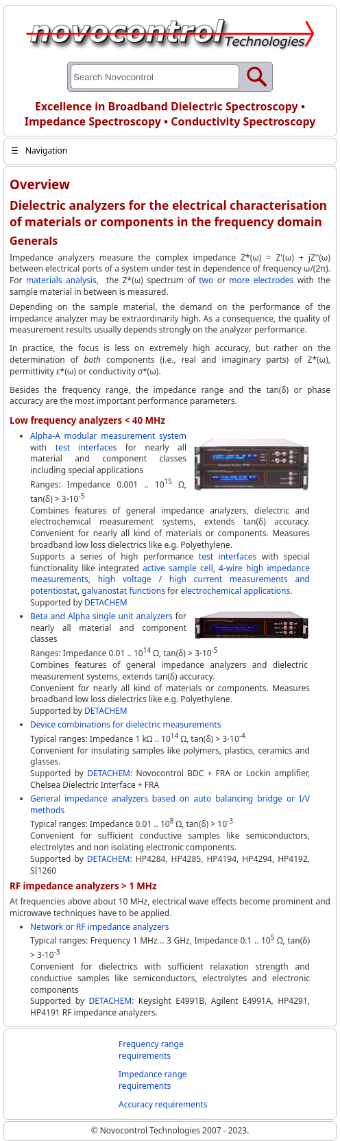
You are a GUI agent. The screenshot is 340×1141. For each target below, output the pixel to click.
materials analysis (61, 280)
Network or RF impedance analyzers (99, 927)
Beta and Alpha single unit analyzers (101, 616)
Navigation (39, 150)
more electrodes (261, 280)
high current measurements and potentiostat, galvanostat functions (170, 585)
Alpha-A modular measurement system (108, 436)
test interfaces (86, 447)
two (206, 280)
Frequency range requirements (151, 1049)
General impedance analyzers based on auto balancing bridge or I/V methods (170, 804)
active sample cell (178, 568)
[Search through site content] (155, 76)
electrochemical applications (235, 591)
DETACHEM (105, 602)
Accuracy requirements (163, 1104)
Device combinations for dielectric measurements (125, 724)
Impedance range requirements (153, 1080)
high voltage (124, 579)
